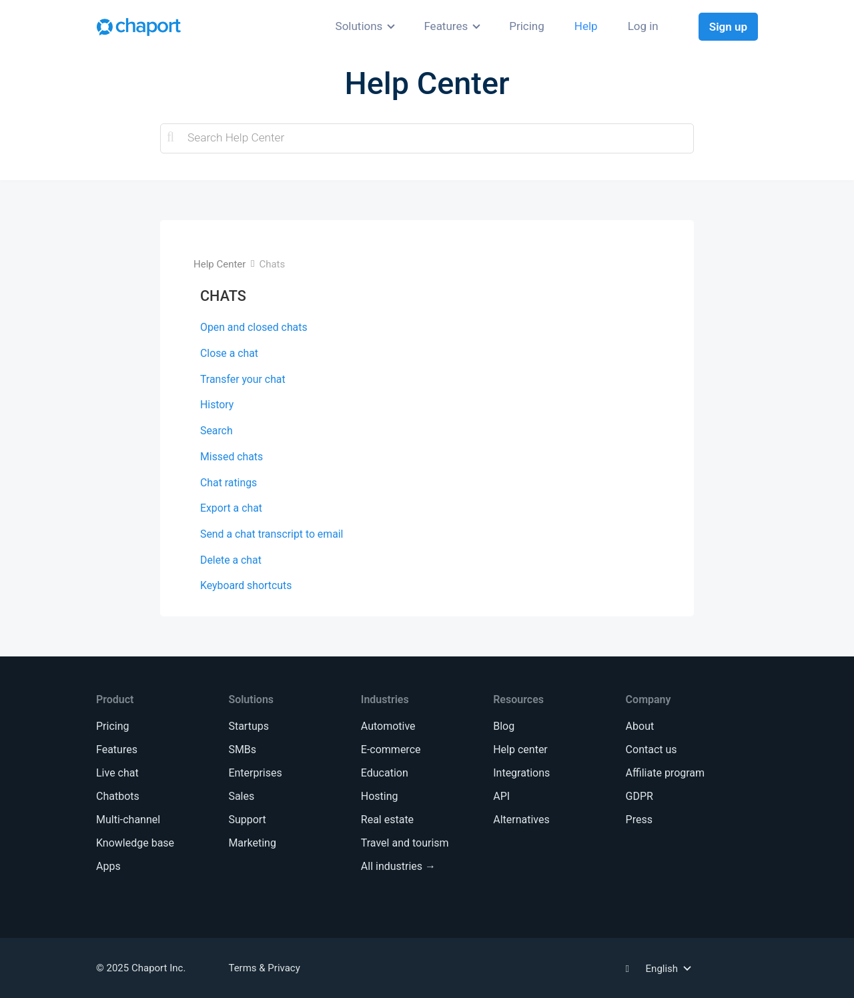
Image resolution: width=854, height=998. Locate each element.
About (640, 726)
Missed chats (231, 456)
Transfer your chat (243, 379)
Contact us (651, 749)
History (217, 404)
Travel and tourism (405, 843)
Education (384, 773)
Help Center (219, 264)
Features (446, 26)
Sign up (728, 26)
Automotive (388, 726)
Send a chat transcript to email (271, 534)
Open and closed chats (254, 327)
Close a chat (229, 353)
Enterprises (255, 773)
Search (216, 430)
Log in (643, 26)
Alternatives (521, 819)
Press (639, 819)
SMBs (242, 749)
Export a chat (231, 508)
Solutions (359, 26)
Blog (503, 726)
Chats (272, 264)
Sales (241, 796)
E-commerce (391, 749)
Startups (248, 726)
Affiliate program (665, 773)
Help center (520, 749)
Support (247, 819)
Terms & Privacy (264, 968)
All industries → (398, 866)
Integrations (521, 773)
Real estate (387, 819)
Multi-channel (128, 819)
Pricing (526, 26)
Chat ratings (228, 482)
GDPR (639, 796)
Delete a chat (231, 560)
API (501, 796)
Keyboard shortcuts (246, 585)
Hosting (379, 796)
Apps (108, 866)
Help (586, 26)
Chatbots (117, 796)
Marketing (252, 843)
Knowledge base (135, 843)
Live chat (117, 773)
